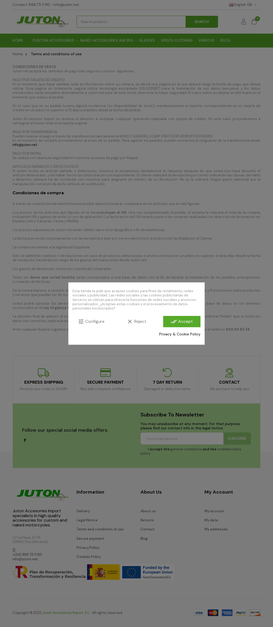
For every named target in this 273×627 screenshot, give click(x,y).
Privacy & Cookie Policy (179, 334)
